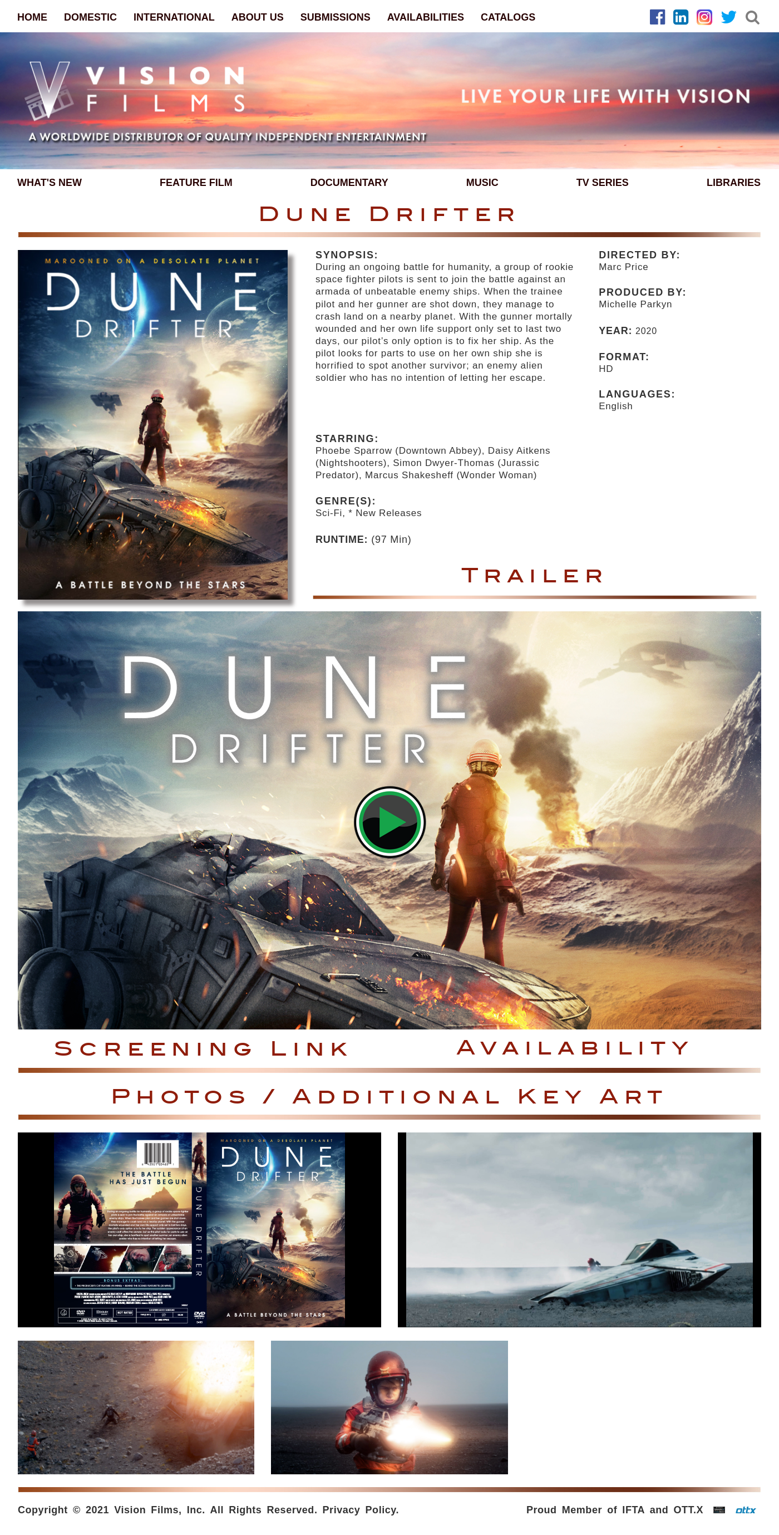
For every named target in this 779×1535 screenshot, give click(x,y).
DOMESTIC (90, 17)
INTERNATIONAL (174, 17)
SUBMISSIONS (335, 17)
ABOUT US (257, 17)
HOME (32, 17)
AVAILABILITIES (425, 17)
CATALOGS (508, 17)
